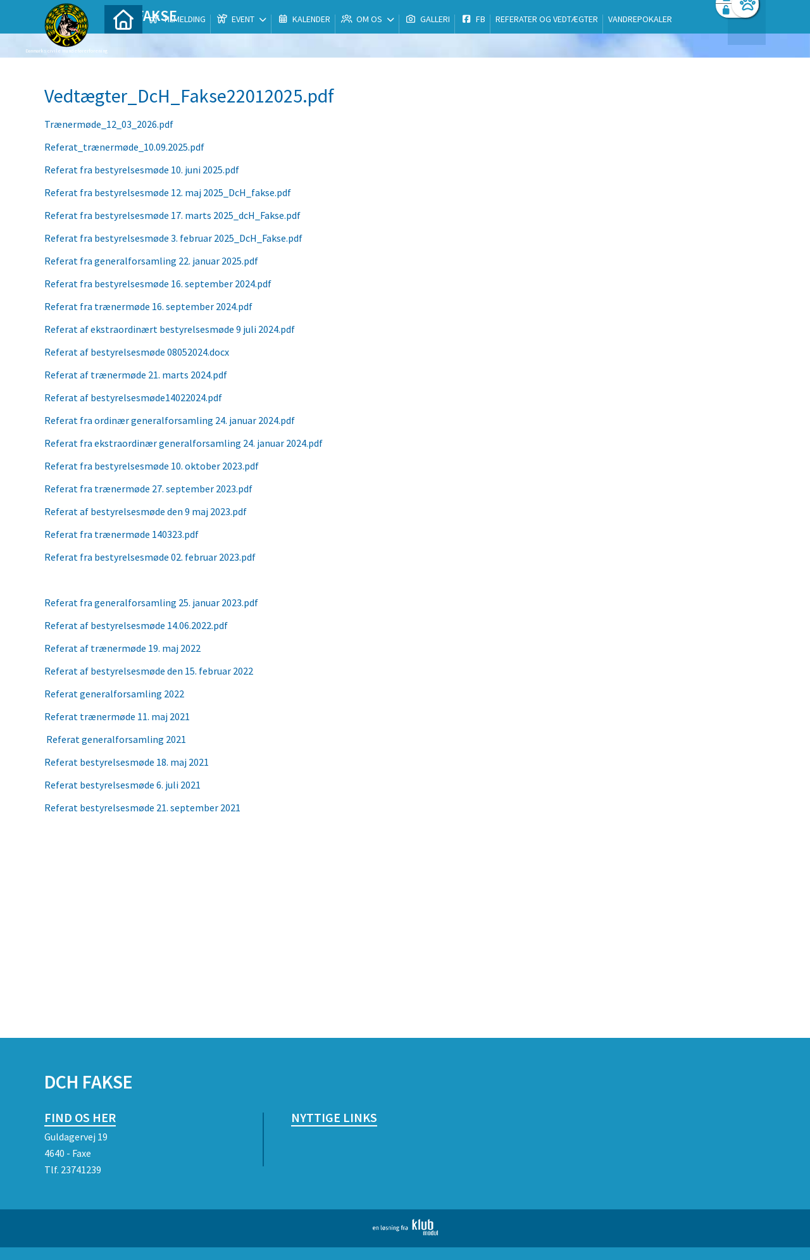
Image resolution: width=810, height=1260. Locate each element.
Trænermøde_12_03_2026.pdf (108, 124)
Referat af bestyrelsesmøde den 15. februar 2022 (148, 670)
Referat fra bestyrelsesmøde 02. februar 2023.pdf (150, 557)
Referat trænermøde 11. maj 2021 (118, 716)
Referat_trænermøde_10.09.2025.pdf (124, 146)
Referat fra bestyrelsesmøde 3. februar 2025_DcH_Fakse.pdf (173, 238)
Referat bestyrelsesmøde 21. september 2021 (142, 807)
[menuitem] (123, 42)
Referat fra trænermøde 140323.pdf (121, 534)
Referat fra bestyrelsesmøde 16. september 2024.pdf (157, 283)
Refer (58, 739)
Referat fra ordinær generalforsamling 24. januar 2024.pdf (169, 420)
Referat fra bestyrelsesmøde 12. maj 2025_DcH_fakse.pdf (167, 192)
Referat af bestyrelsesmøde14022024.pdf (133, 397)
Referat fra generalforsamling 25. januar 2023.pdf (151, 602)
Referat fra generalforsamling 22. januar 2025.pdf (151, 260)
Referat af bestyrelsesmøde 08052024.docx (136, 352)
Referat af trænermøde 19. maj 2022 (122, 648)
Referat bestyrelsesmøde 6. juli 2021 (122, 784)
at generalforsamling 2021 (128, 739)
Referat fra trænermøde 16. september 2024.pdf (148, 306)
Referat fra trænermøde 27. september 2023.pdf (148, 488)
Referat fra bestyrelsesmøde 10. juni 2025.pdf (141, 169)
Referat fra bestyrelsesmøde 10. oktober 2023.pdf (151, 465)
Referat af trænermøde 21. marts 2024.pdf (135, 374)
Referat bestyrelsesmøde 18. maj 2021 (126, 762)
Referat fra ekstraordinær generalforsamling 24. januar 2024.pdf (183, 443)
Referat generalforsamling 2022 (114, 693)
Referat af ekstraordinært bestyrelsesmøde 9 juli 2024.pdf (169, 329)
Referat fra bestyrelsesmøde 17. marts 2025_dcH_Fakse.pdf (172, 215)
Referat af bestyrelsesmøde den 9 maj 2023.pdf (145, 511)
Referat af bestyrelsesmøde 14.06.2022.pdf (136, 625)
